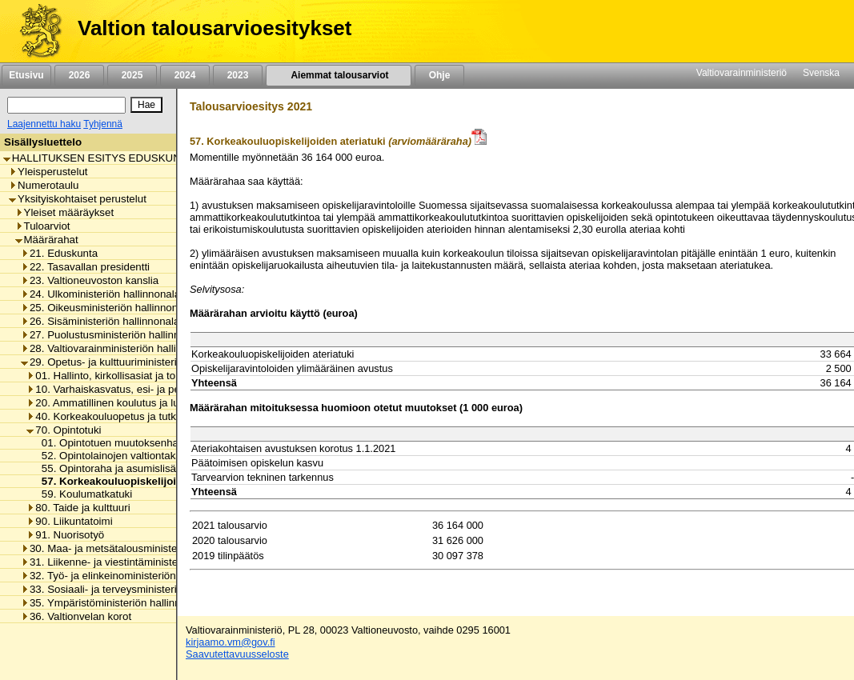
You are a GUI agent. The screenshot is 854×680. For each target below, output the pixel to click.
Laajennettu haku (44, 124)
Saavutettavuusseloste (237, 654)
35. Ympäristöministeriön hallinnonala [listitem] (113, 603)
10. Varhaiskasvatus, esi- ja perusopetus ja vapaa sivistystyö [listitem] (174, 389)
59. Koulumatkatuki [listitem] (82, 494)
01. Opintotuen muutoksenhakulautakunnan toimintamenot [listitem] (175, 443)
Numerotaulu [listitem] (43, 185)
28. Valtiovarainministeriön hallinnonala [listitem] (117, 348)
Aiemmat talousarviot (338, 75)
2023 (238, 75)
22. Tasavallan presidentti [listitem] (85, 267)
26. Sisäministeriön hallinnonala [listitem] (100, 321)
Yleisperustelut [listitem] (48, 172)
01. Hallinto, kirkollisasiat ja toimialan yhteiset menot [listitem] (153, 376)
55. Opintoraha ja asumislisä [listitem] (104, 468)
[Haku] (66, 105)
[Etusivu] (35, 31)
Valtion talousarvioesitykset (214, 28)
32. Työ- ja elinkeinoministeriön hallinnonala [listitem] (128, 576)
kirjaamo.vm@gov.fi (230, 642)
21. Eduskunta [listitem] (59, 253)
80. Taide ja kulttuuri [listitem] (78, 508)
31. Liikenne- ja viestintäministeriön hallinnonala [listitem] (138, 562)
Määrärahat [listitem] (46, 240)
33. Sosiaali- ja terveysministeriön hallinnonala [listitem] (134, 589)
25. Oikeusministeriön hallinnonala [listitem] (106, 308)
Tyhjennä (102, 124)
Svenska (821, 72)
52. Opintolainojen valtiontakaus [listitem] (113, 456)
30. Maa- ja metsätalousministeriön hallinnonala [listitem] (138, 548)
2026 (79, 75)
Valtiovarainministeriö (741, 72)
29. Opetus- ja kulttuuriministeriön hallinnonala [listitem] (134, 362)
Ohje (439, 75)
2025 (132, 75)
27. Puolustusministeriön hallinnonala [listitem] (113, 335)
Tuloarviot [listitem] (42, 226)
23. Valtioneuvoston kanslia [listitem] (89, 280)
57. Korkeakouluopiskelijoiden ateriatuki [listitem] (139, 481)
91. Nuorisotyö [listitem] (65, 535)
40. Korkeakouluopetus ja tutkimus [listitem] (112, 416)
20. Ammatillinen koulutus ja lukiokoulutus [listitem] (129, 403)
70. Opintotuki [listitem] (63, 430)
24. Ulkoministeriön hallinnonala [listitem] (100, 294)
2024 (185, 75)
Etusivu (26, 75)
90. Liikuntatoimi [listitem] (69, 521)
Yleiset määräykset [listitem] (64, 212)
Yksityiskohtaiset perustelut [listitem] (77, 199)
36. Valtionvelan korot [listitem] (76, 616)
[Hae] (146, 105)
